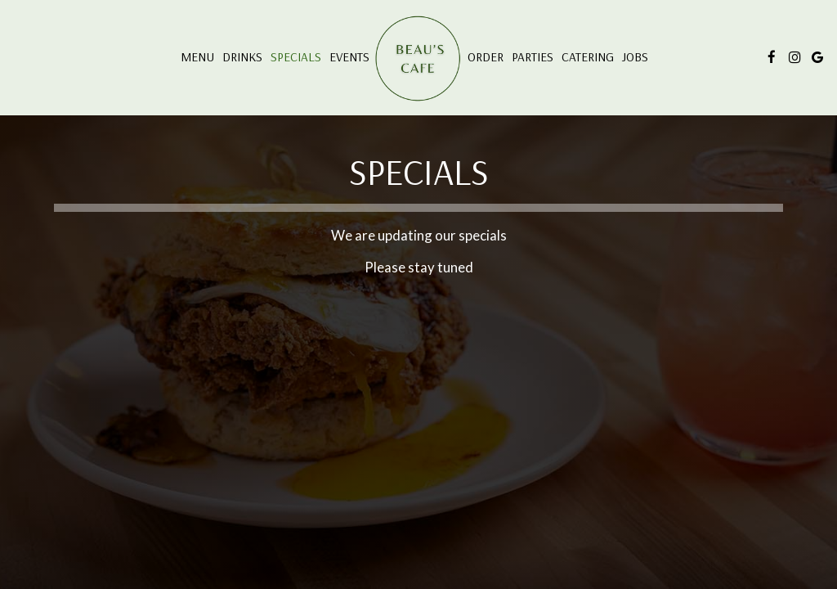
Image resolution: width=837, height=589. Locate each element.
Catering (588, 57)
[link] (418, 59)
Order (486, 57)
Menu (197, 57)
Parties (532, 57)
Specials (296, 57)
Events (349, 57)
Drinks (242, 57)
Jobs (635, 57)
